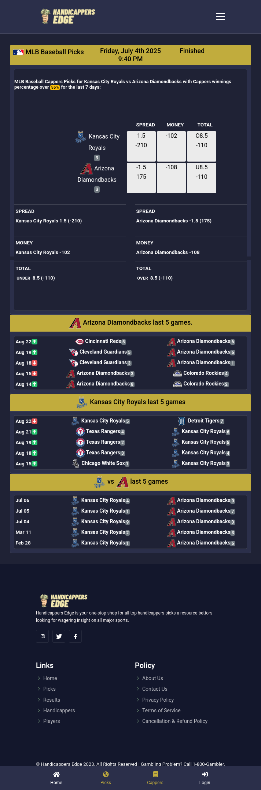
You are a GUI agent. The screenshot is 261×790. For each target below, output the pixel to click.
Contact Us (155, 689)
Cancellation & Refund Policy (174, 721)
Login (204, 782)
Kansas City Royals (97, 140)
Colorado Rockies (201, 373)
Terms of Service (161, 710)
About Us (152, 678)
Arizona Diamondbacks (97, 172)
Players (51, 721)
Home (56, 782)
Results (51, 700)
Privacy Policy (158, 700)
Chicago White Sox (100, 463)
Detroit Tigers (200, 421)
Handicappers (59, 710)
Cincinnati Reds (100, 341)
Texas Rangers (100, 431)
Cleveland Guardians (100, 352)
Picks (49, 689)
